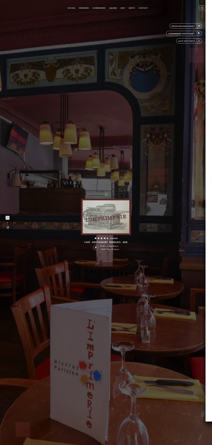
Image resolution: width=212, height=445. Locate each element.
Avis (123, 8)
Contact (143, 8)
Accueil (72, 8)
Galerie (113, 8)
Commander (98, 8)
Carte (132, 8)
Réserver (84, 8)
